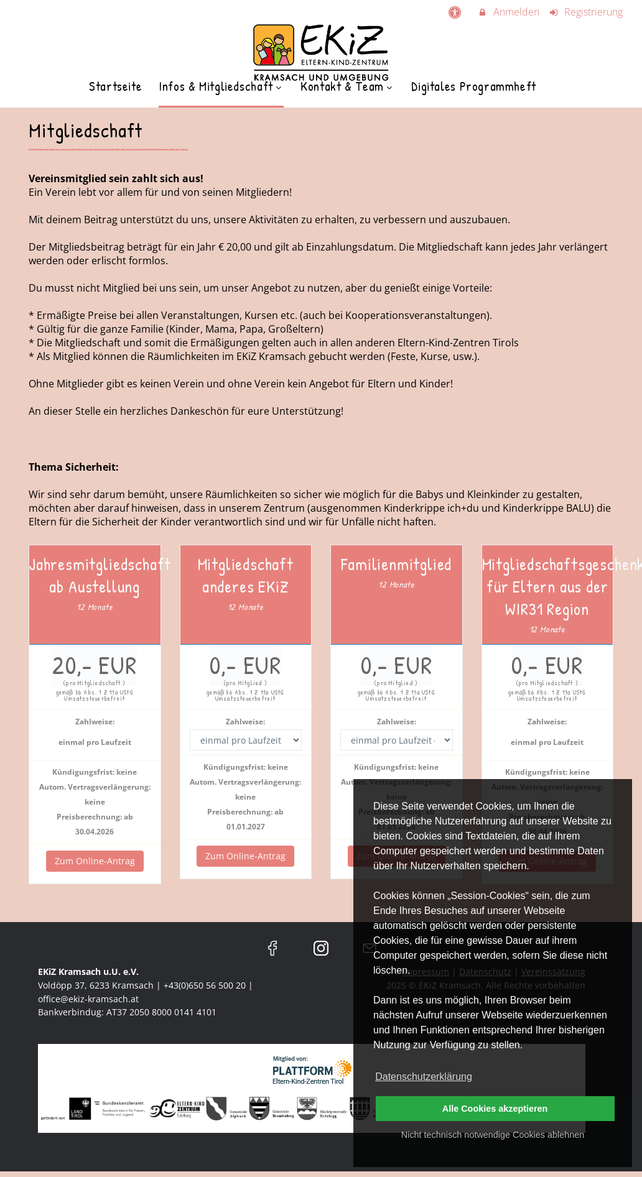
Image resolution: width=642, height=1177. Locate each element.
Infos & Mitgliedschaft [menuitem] (221, 86)
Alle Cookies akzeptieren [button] (495, 1109)
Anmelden (508, 12)
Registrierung (586, 12)
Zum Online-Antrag (95, 861)
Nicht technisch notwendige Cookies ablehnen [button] (492, 1135)
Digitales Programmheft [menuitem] (473, 86)
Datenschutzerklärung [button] (423, 1076)
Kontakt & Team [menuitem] (347, 86)
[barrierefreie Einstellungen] (456, 12)
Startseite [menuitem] (115, 86)
